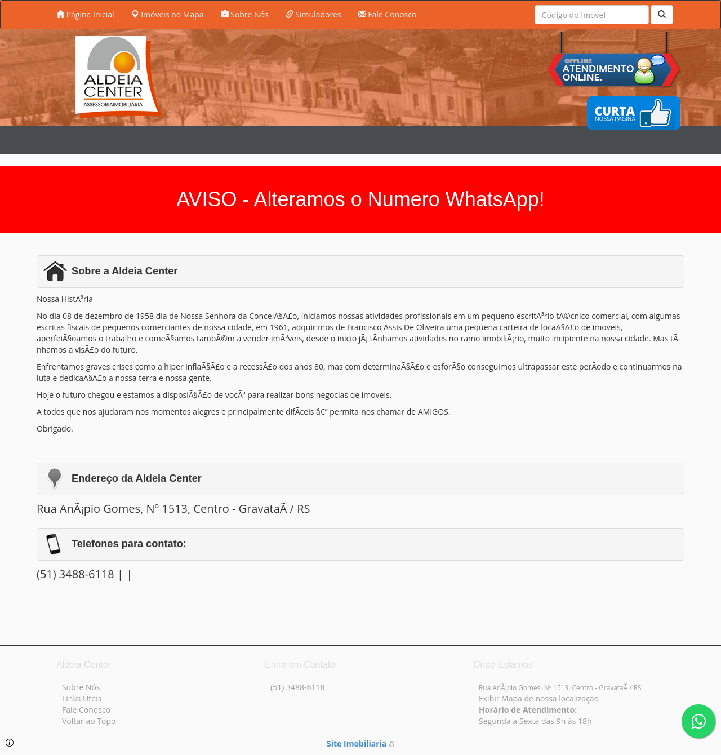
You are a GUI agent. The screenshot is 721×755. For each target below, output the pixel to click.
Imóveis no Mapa (167, 14)
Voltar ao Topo (88, 721)
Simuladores (313, 14)
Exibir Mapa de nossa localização (539, 698)
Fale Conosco (387, 14)
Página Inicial (85, 14)
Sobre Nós (245, 14)
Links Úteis (81, 698)
